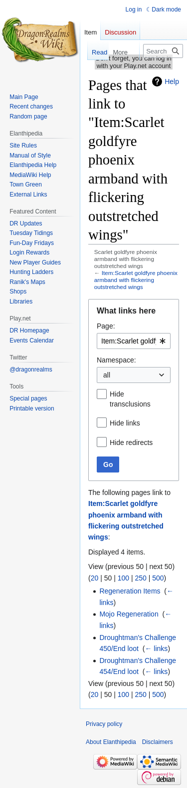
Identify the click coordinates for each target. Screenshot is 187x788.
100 (123, 578)
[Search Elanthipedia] (163, 51)
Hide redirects (131, 442)
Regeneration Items (129, 591)
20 (95, 578)
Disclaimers (157, 742)
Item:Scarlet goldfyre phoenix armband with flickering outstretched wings (136, 280)
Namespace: (116, 360)
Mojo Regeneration (128, 614)
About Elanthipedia (111, 742)
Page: (106, 326)
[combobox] (134, 341)
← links (156, 648)
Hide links (125, 423)
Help (172, 82)
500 (158, 578)
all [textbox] (106, 375)
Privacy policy (104, 724)
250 (140, 578)
